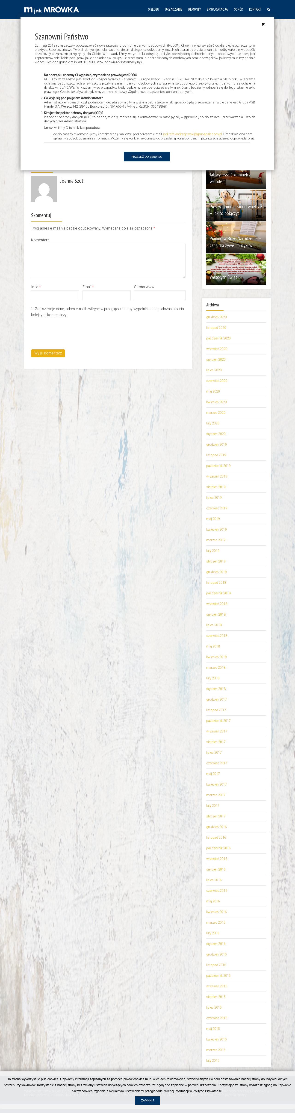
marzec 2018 (215, 667)
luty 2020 (212, 423)
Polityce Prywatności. (208, 1097)
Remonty (194, 9)
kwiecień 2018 (216, 657)
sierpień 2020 (216, 359)
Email (88, 287)
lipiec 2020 (214, 370)
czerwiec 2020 (216, 381)
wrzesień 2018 (216, 604)
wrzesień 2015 (216, 986)
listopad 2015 (216, 965)
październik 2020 (218, 338)
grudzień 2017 (216, 699)
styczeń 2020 (216, 434)
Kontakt (255, 9)
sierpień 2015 (216, 997)
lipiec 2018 (214, 625)
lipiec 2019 (214, 497)
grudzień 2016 (216, 827)
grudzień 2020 (216, 317)
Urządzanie (173, 9)
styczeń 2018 (216, 689)
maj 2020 (213, 391)
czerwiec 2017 (216, 763)
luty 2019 (212, 551)
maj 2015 (213, 1029)
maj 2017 (213, 774)
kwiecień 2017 (216, 784)
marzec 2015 (215, 1050)
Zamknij (147, 1106)
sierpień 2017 (216, 742)
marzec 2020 (215, 412)
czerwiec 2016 (216, 890)
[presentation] (66, 333)
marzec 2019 (215, 540)
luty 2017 (212, 806)
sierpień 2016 (216, 869)
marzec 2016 (215, 922)
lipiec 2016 (214, 880)
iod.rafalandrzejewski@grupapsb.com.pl (192, 134)
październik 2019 (218, 466)
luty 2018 (212, 678)
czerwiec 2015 (216, 1018)
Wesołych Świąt (224, 277)
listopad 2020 (216, 328)
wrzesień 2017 (216, 731)
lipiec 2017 (214, 752)
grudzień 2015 (216, 954)
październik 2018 (218, 593)
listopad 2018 (216, 582)
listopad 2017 (216, 710)
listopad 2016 (216, 837)
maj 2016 (213, 901)
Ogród (238, 9)
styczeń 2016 (216, 944)
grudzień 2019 (216, 444)
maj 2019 (213, 519)
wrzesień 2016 (216, 859)
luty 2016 (212, 933)
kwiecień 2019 (216, 529)
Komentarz (40, 240)
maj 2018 (213, 646)
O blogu (153, 9)
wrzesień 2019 (216, 476)
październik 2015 (218, 975)
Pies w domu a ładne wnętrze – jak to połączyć (233, 209)
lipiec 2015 (214, 1007)
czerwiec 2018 (216, 636)
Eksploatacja (217, 9)
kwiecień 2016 (216, 912)
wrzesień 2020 (216, 349)
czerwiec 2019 (216, 508)
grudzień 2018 (216, 572)
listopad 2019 (216, 455)
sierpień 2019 (216, 487)
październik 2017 (218, 721)
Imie (36, 287)
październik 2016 (218, 848)
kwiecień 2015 (216, 1039)
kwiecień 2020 (216, 402)
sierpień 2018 (216, 614)
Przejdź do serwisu (147, 156)
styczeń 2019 (216, 561)
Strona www (144, 287)
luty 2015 (212, 1060)
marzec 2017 (215, 795)
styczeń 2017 (216, 816)
